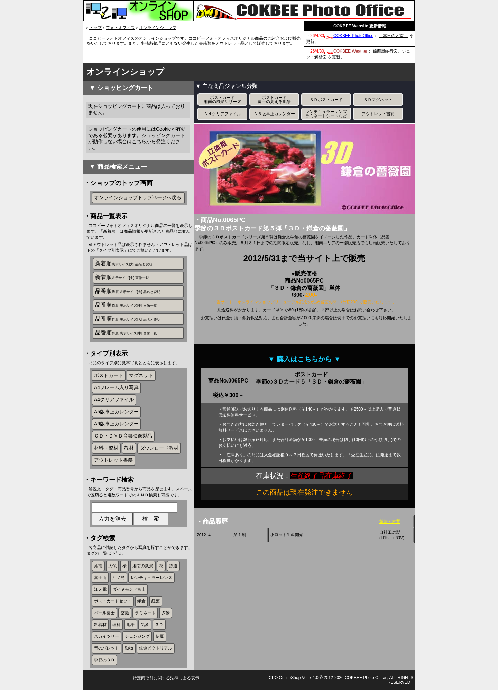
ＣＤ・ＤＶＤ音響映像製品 (123, 436)
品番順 (127, 291)
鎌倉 (141, 601)
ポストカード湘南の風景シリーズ (222, 99)
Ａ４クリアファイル (222, 113)
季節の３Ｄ (104, 659)
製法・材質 (389, 521)
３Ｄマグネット (378, 99)
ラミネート (145, 612)
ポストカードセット (112, 601)
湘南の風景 (142, 565)
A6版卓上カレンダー (116, 423)
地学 (131, 624)
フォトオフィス (120, 27)
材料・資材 (106, 448)
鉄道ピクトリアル (155, 648)
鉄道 (173, 565)
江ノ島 (118, 577)
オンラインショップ (157, 27)
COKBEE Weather (350, 51)
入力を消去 (112, 519)
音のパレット (106, 648)
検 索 (150, 519)
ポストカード (108, 375)
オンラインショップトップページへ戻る (137, 197)
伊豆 (160, 636)
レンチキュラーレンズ (151, 577)
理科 (116, 624)
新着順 (124, 263)
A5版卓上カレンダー (116, 411)
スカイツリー (106, 636)
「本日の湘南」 (393, 35)
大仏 (112, 565)
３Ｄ (159, 624)
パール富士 (104, 612)
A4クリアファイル (114, 399)
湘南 (98, 565)
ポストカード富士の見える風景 (274, 99)
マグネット (141, 375)
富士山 (100, 577)
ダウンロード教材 (159, 448)
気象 (145, 624)
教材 (129, 448)
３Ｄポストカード (326, 99)
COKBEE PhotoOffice (353, 35)
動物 (129, 648)
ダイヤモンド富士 (129, 589)
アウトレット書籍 (113, 460)
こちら (139, 141)
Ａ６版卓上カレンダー (274, 113)
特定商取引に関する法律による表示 (166, 677)
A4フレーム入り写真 (116, 387)
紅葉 (155, 601)
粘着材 (100, 624)
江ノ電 (100, 589)
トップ (95, 27)
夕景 (166, 612)
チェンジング (137, 636)
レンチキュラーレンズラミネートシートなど (326, 113)
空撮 (125, 612)
